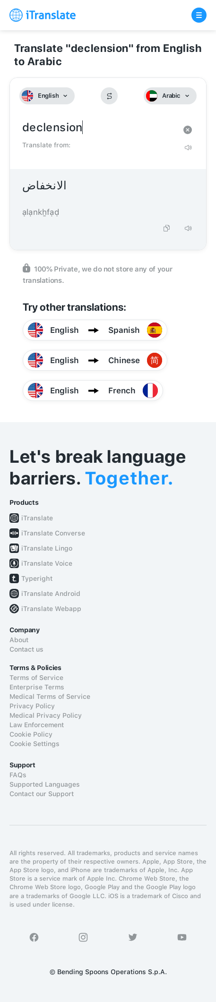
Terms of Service (36, 677)
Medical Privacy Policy (45, 715)
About (18, 640)
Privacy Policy (32, 706)
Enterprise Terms (36, 687)
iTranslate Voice (46, 563)
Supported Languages (44, 784)
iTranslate (37, 518)
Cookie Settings (34, 743)
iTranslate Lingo (46, 548)
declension (98, 127)
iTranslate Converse (53, 533)
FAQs (17, 775)
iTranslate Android (50, 593)
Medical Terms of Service (49, 696)
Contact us (26, 649)
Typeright (36, 578)
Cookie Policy (30, 734)
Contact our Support (41, 794)
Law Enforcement (36, 725)
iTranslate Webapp (51, 608)
